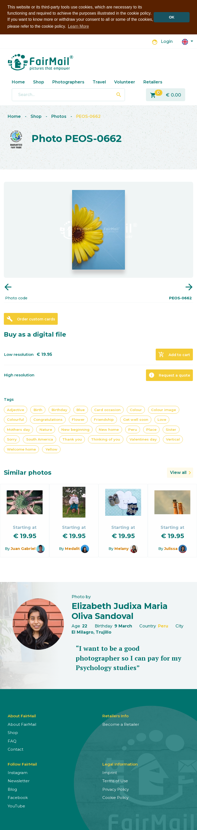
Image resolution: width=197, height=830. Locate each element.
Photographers (68, 81)
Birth (38, 410)
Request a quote (169, 375)
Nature (46, 429)
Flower (78, 419)
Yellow (51, 449)
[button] (187, 41)
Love (161, 419)
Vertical (173, 439)
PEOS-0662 (88, 116)
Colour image (163, 410)
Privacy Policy (115, 789)
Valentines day (143, 439)
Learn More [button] (78, 26)
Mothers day (18, 429)
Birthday (59, 410)
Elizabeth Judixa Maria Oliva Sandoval (120, 611)
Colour (136, 410)
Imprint (109, 772)
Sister (171, 429)
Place (151, 429)
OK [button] (171, 17)
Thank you (72, 439)
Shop (38, 81)
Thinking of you (105, 439)
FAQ (12, 740)
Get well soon (135, 419)
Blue (80, 410)
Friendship (104, 419)
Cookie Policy (115, 797)
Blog (12, 789)
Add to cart (174, 354)
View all (178, 472)
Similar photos (27, 472)
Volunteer (124, 81)
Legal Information (120, 763)
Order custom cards (31, 319)
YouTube (16, 805)
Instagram (17, 772)
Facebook (18, 797)
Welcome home (21, 449)
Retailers (152, 81)
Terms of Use (115, 780)
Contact (15, 749)
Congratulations (48, 419)
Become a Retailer (120, 724)
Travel (99, 81)
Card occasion (107, 410)
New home (109, 429)
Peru (132, 429)
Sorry (12, 439)
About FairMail (22, 724)
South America (39, 439)
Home (18, 81)
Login (167, 41)
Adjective (15, 410)
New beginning (75, 429)
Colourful (15, 419)
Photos (58, 116)
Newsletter (18, 780)
